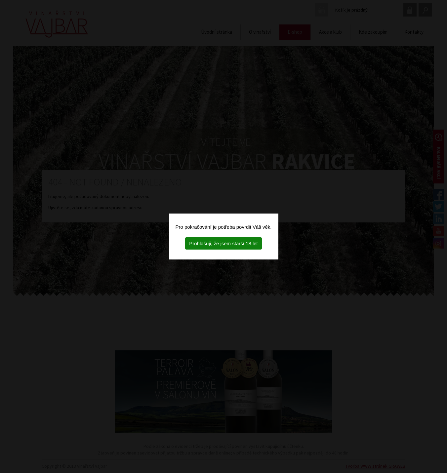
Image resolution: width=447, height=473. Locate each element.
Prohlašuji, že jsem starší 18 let (223, 243)
